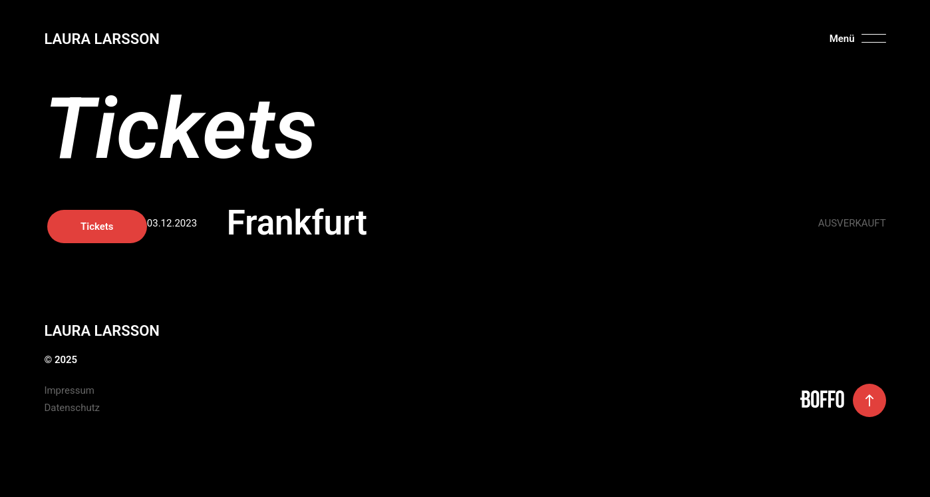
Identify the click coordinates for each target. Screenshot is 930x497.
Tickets (836, 227)
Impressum (69, 390)
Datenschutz (72, 408)
